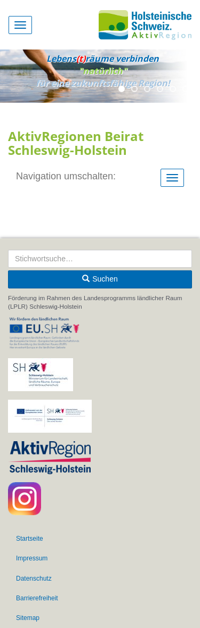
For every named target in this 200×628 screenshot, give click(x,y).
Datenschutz (34, 578)
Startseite (29, 538)
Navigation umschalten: (66, 176)
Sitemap (27, 618)
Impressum (31, 558)
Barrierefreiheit (37, 598)
